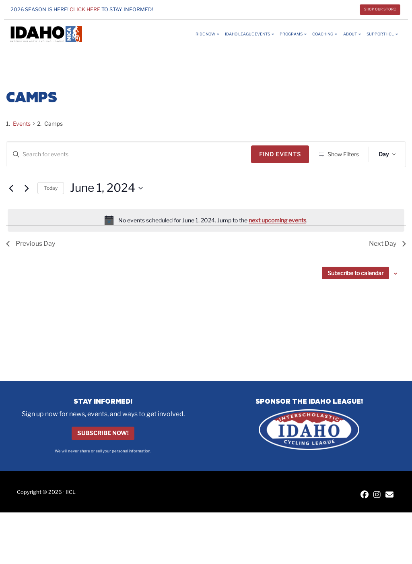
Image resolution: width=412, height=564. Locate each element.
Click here (85, 9)
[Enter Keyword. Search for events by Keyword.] (130, 154)
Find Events (283, 154)
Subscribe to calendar (355, 296)
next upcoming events (277, 243)
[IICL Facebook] (364, 495)
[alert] (206, 244)
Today (51, 211)
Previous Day (30, 267)
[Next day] (26, 212)
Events (22, 123)
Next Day (387, 267)
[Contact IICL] (389, 495)
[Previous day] (11, 212)
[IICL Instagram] (377, 495)
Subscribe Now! (103, 433)
